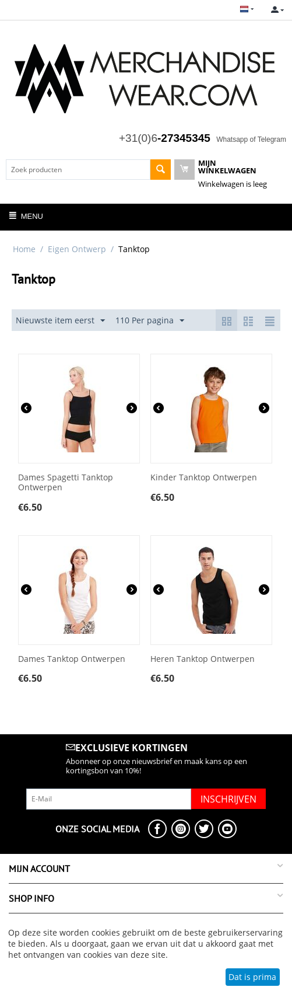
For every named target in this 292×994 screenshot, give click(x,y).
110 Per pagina (149, 321)
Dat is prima (252, 976)
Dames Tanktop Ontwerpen (71, 659)
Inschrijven (228, 799)
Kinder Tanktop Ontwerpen (203, 478)
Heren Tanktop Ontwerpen (202, 659)
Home (24, 248)
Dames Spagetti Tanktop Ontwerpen (65, 483)
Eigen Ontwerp (77, 248)
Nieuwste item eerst (60, 321)
